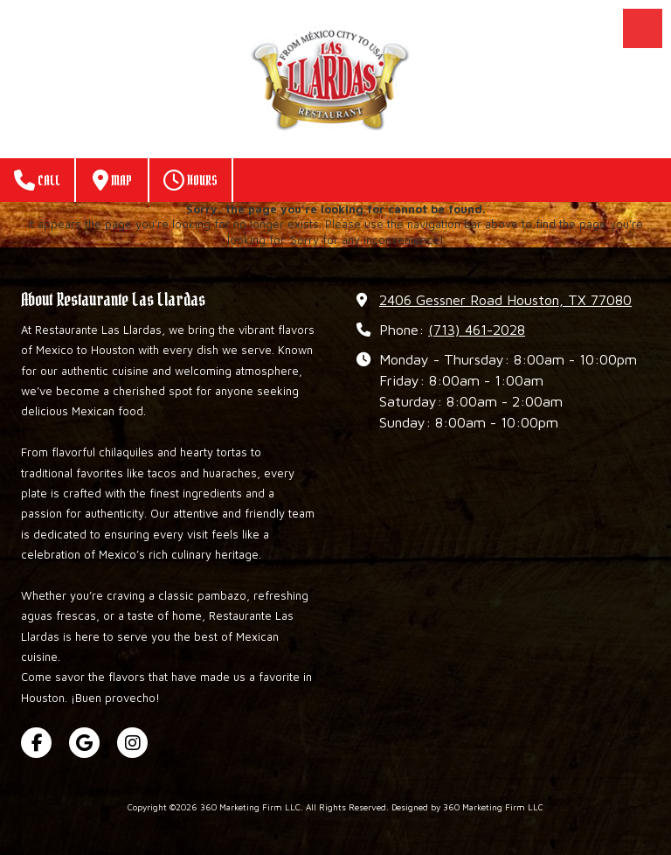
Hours (190, 180)
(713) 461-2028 (476, 329)
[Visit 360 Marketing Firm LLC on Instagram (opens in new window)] (132, 742)
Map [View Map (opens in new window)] (112, 180)
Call (37, 180)
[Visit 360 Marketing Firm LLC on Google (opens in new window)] (84, 742)
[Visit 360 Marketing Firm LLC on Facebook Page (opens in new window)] (36, 742)
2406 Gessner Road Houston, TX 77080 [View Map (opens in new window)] (505, 299)
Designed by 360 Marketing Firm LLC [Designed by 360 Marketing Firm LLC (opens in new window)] (467, 807)
